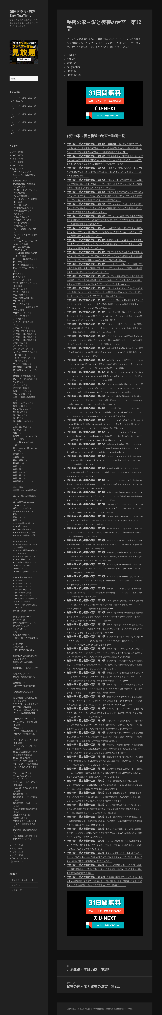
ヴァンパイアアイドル (23, 352)
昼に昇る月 (18, 818)
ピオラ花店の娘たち (22, 562)
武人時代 (17, 430)
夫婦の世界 (18, 643)
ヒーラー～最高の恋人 (23, 258)
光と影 (16, 382)
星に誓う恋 (18, 412)
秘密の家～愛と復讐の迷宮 (25, 830)
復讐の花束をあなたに (23, 661)
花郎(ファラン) (19, 508)
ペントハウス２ (20, 583)
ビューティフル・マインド (25, 267)
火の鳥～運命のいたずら (24, 676)
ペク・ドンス (19, 316)
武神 (15, 433)
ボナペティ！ (19, 778)
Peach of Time (20, 529)
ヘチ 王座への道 (20, 577)
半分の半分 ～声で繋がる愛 (25, 637)
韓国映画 (15, 861)
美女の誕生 (18, 487)
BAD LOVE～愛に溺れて (24, 174)
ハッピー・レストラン (23, 189)
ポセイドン (18, 346)
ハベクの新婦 (19, 192)
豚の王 (16, 727)
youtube (71, 63)
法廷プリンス (19, 673)
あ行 (14, 152)
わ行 (14, 855)
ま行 (14, 845)
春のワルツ (18, 415)
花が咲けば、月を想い (23, 836)
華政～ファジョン (21, 511)
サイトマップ (16, 890)
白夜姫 (16, 457)
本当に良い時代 (20, 427)
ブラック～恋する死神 (23, 760)
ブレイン (17, 301)
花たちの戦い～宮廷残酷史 (25, 496)
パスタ (16, 213)
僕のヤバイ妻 (19, 619)
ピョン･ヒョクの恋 (21, 757)
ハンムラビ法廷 (20, 195)
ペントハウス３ (20, 586)
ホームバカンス (20, 775)
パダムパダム (19, 216)
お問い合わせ (16, 885)
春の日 (16, 418)
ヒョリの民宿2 (19, 559)
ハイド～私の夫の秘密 (23, 730)
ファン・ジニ (19, 292)
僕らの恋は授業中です (23, 622)
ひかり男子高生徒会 (22, 706)
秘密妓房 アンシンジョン (24, 481)
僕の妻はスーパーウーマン (25, 370)
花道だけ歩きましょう (23, 691)
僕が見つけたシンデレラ (24, 610)
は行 (14, 168)
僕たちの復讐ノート (22, 616)
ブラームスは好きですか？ (25, 571)
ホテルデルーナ (20, 589)
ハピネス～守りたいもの (24, 733)
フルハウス (18, 295)
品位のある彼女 (20, 394)
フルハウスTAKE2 (21, 298)
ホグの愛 (17, 319)
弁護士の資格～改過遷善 (24, 397)
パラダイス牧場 (20, 222)
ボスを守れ (18, 343)
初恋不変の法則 (20, 388)
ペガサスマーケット (22, 718)
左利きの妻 (18, 646)
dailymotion (74, 67)
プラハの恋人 (19, 304)
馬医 (15, 520)
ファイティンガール (22, 565)
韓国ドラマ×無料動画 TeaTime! (23, 13)
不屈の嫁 (17, 355)
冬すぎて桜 (18, 628)
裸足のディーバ (20, 839)
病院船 (16, 454)
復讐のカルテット (21, 403)
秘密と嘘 (17, 469)
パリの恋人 (18, 225)
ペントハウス (19, 580)
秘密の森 (17, 478)
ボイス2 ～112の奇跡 (22, 334)
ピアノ (16, 274)
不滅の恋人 (18, 361)
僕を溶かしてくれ (21, 625)
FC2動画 (71, 71)
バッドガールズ (20, 204)
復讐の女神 (18, 406)
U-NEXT (71, 55)
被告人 (16, 514)
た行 (14, 162)
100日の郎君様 (19, 171)
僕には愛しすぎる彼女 (23, 367)
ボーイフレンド (20, 595)
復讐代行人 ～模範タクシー (25, 667)
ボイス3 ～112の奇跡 (22, 337)
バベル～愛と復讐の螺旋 (24, 712)
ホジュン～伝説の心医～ (24, 322)
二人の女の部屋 (20, 364)
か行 (14, 155)
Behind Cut (18, 526)
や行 (14, 848)
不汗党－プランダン (22, 358)
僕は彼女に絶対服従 (22, 376)
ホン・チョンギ (20, 772)
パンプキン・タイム (22, 556)
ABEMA (71, 59)
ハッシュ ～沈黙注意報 (23, 709)
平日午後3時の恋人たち (23, 649)
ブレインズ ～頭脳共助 (23, 763)
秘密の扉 (17, 475)
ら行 (14, 851)
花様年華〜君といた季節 (24, 685)
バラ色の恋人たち (21, 207)
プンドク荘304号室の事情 (25, 766)
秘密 (15, 466)
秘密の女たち (19, 472)
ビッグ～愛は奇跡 (21, 264)
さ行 (14, 158)
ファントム (18, 289)
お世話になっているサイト (22, 880)
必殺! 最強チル (19, 815)
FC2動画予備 (74, 75)
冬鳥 (15, 631)
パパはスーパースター (23, 219)
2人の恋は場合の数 (21, 523)
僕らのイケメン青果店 (23, 379)
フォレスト (18, 568)
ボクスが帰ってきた (22, 592)
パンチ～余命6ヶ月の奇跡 (24, 228)
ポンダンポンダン (21, 349)
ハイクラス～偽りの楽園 (24, 535)
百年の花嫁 (18, 460)
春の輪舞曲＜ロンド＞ (23, 421)
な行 (14, 165)
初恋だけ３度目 (20, 634)
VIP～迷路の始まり (22, 532)
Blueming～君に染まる (24, 703)
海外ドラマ (17, 858)
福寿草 (16, 463)
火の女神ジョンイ (21, 442)
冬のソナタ (18, 385)
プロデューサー (20, 313)
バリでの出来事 (20, 210)
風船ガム (17, 517)
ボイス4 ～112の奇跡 (22, 340)
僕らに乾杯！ (19, 793)
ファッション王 (20, 280)
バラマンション (20, 541)
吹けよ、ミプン (20, 391)
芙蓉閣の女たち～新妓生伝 (25, 490)
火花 (15, 445)
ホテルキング (19, 328)
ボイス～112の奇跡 (22, 331)
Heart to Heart (20, 180)
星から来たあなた (21, 409)
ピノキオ (17, 277)
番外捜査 (17, 682)
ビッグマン (18, 261)
